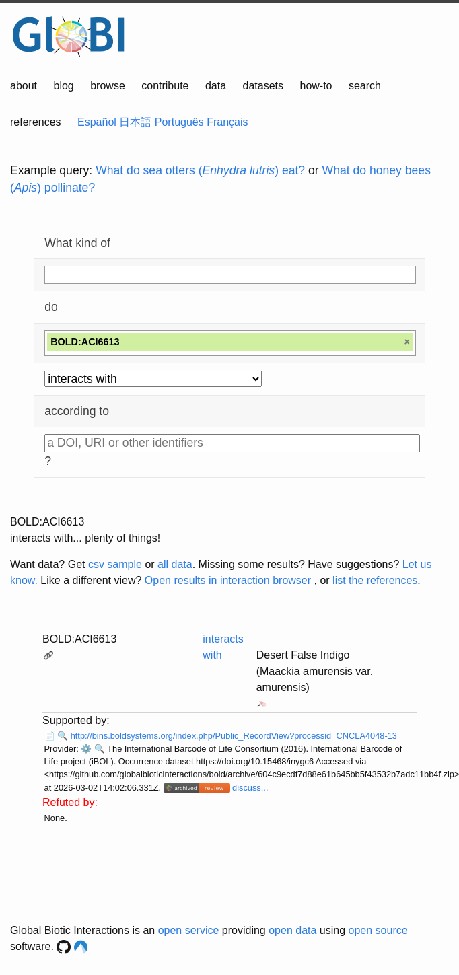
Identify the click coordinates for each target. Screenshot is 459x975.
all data (174, 564)
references (35, 122)
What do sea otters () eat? (200, 170)
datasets (263, 86)
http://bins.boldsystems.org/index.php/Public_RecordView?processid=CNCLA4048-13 (234, 736)
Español (96, 122)
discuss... (250, 788)
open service (188, 930)
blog (64, 86)
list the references (374, 580)
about (23, 86)
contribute (164, 86)
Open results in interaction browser (228, 580)
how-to (315, 86)
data (215, 86)
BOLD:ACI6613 (79, 639)
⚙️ (86, 749)
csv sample (115, 564)
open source (378, 930)
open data (292, 930)
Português (179, 122)
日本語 (135, 122)
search (365, 86)
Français (227, 122)
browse (107, 86)
